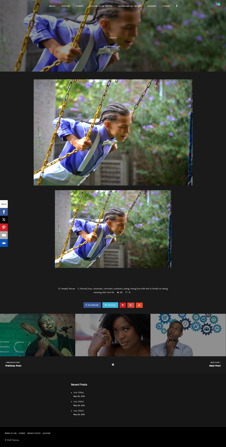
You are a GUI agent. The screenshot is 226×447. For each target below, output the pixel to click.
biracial (83, 288)
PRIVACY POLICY (33, 433)
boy (90, 288)
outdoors (118, 288)
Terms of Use (11, 433)
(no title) (79, 392)
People (113, 38)
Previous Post (37, 364)
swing (126, 288)
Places (72, 288)
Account (46, 433)
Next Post (188, 364)
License (22, 433)
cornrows (107, 288)
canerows (97, 288)
